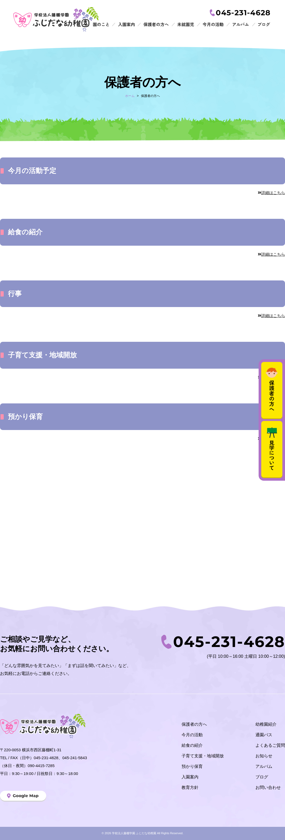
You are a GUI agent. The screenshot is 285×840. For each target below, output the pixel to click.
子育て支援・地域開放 (203, 756)
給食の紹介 (192, 745)
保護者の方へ (194, 724)
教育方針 (190, 787)
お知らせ (263, 756)
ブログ (261, 777)
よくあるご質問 (270, 745)
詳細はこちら (271, 192)
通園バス (263, 735)
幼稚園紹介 (266, 724)
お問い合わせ (268, 787)
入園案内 (190, 777)
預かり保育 (192, 766)
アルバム (263, 766)
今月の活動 (192, 735)
